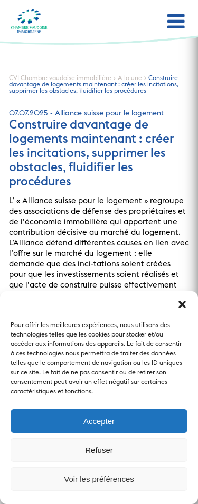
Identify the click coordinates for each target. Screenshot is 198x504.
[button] (182, 304)
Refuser (99, 450)
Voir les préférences (99, 479)
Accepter (99, 421)
